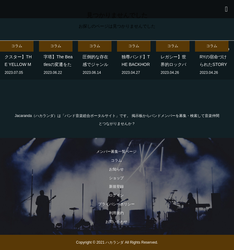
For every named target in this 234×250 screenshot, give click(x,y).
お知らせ (116, 169)
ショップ (116, 178)
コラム (116, 160)
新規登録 (116, 186)
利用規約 (116, 213)
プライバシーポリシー (116, 204)
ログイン (116, 195)
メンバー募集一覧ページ (116, 151)
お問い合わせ (116, 222)
